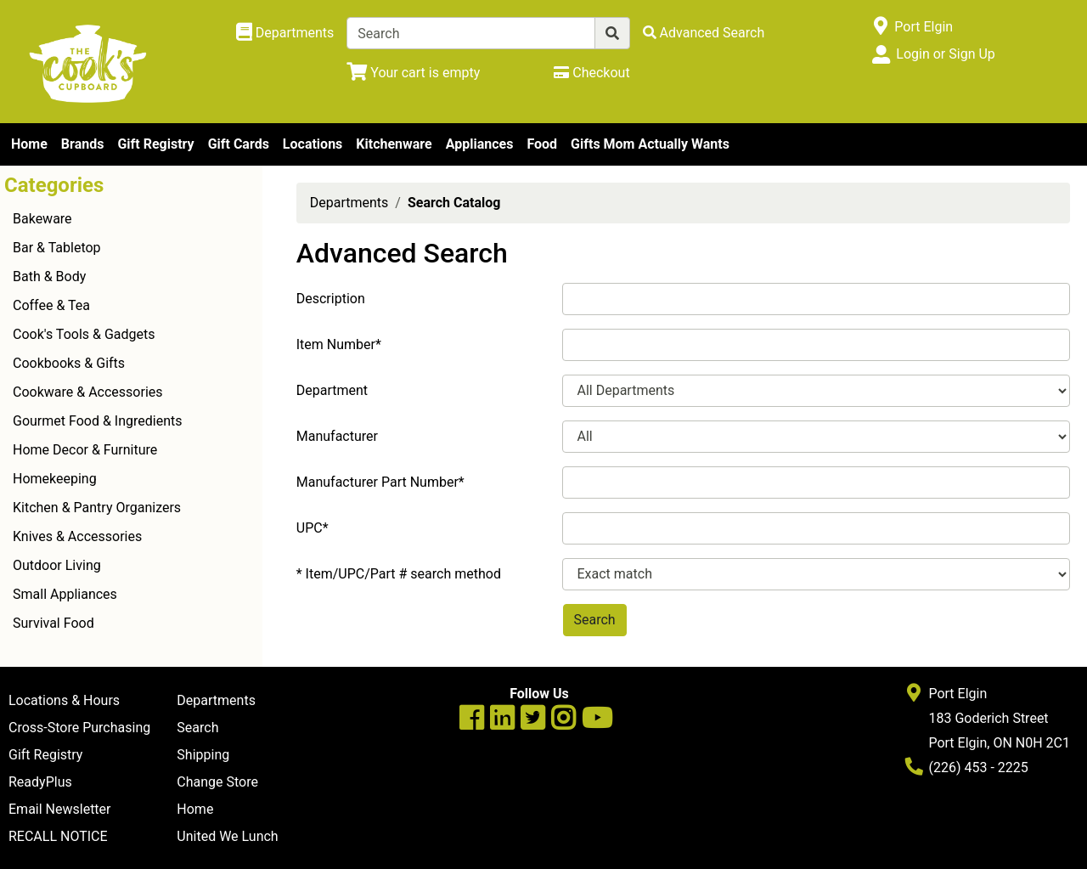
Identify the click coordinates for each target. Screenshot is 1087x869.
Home (29, 144)
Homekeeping (55, 479)
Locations (312, 144)
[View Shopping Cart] (413, 73)
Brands (82, 144)
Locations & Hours (64, 700)
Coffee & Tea (51, 305)
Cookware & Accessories (88, 392)
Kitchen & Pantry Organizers (97, 507)
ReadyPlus (40, 782)
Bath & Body (49, 276)
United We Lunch (227, 836)
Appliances (480, 144)
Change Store (217, 782)
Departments (349, 203)
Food (542, 144)
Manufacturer (337, 436)
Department (332, 390)
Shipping (203, 755)
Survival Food (53, 623)
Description (330, 299)
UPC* (312, 528)
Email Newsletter (59, 809)
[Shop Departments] (285, 33)
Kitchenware (393, 144)
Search (197, 727)
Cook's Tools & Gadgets (84, 334)
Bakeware (42, 219)
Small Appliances (65, 594)
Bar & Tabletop (57, 248)
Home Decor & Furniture (85, 450)
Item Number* (338, 344)
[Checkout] (591, 73)
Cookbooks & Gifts (69, 363)
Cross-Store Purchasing (79, 727)
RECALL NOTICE (58, 836)
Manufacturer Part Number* (380, 482)
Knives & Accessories (77, 536)
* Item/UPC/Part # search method (398, 574)
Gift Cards (238, 144)
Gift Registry (155, 144)
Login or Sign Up (945, 54)
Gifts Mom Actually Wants (650, 144)
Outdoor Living (57, 565)
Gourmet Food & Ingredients (97, 421)
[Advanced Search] (704, 33)
